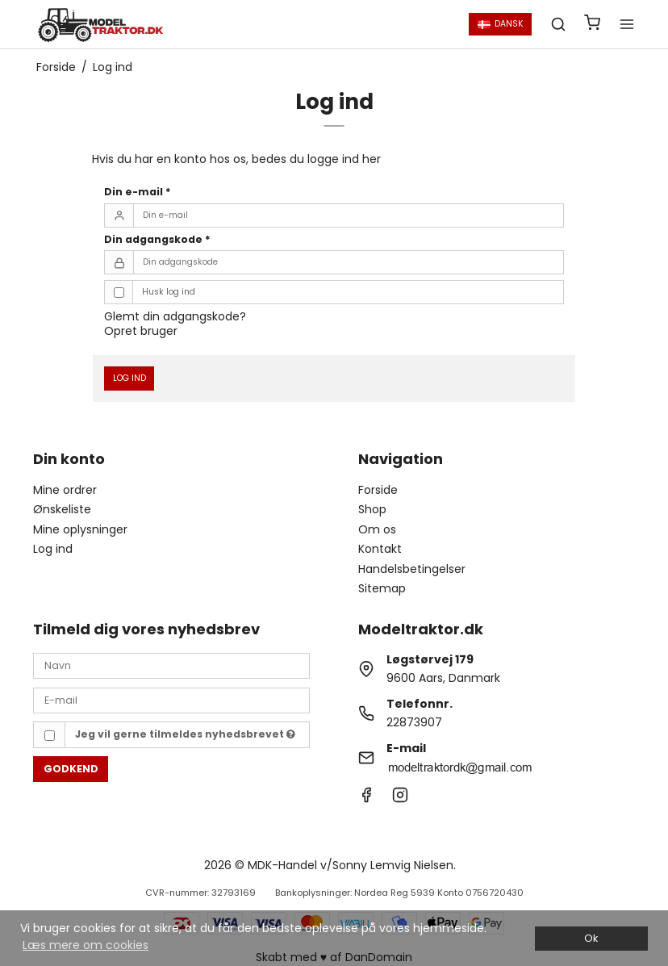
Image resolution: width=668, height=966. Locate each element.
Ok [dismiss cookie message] (591, 938)
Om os (377, 529)
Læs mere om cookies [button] (85, 945)
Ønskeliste (62, 509)
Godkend (71, 769)
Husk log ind (168, 292)
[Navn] (171, 665)
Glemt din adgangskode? (175, 316)
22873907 (414, 722)
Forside (378, 490)
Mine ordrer (65, 490)
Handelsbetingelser (412, 569)
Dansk (501, 24)
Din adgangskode (157, 239)
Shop (372, 509)
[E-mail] (171, 700)
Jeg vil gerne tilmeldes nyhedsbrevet (185, 734)
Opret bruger (140, 331)
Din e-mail (137, 192)
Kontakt (380, 549)
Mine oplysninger (80, 529)
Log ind (129, 378)
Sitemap (382, 588)
